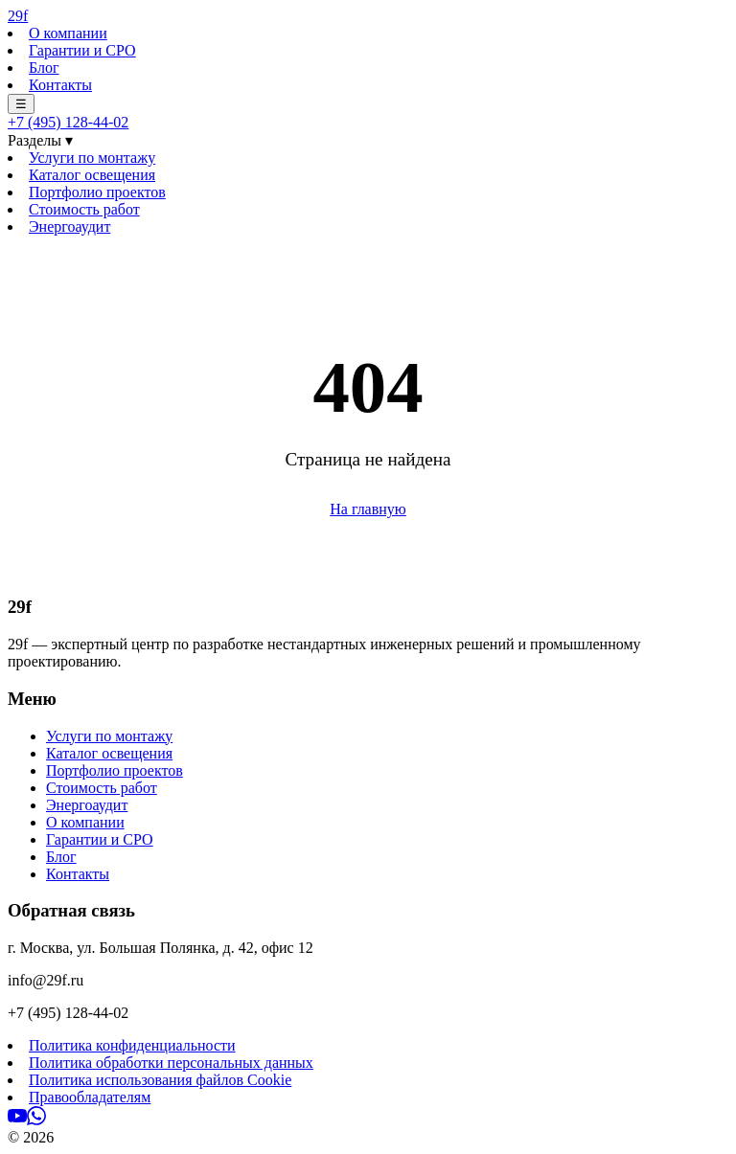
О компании (68, 33)
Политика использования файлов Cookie (160, 1080)
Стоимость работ (84, 209)
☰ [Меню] (21, 104)
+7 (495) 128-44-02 (68, 122)
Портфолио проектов (97, 192)
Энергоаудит (69, 226)
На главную (368, 509)
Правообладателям (89, 1097)
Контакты (60, 85)
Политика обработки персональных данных (171, 1062)
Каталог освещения (92, 175)
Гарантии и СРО (82, 50)
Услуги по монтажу (92, 157)
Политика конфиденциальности (132, 1045)
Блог (44, 67)
